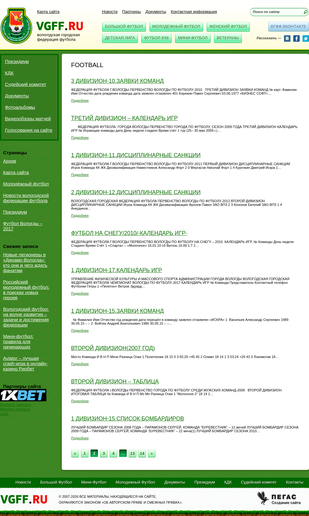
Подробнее (80, 100)
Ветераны (228, 38)
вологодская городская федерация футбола (58, 37)
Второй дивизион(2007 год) (113, 348)
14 (142, 453)
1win (4, 414)
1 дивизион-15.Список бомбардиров (127, 419)
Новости (109, 11)
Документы (156, 11)
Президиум (17, 61)
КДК (9, 72)
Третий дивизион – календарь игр (124, 118)
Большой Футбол (124, 26)
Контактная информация (194, 11)
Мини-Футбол (193, 38)
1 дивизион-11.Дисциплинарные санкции (136, 155)
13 (132, 453)
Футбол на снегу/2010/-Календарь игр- (129, 233)
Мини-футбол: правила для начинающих (18, 341)
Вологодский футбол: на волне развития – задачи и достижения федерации (26, 316)
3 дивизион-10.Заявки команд (117, 81)
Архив (9, 161)
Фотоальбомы (20, 107)
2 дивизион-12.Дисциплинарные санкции (136, 192)
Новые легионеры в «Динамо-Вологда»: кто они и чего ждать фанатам (25, 262)
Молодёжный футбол (26, 183)
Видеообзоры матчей (28, 118)
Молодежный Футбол (176, 26)
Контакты (294, 482)
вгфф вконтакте (288, 26)
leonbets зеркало (15, 404)
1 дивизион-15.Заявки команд (117, 311)
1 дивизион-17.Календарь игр (116, 270)
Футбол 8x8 (156, 38)
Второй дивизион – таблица (115, 381)
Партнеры (131, 11)
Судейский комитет (25, 84)
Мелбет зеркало (15, 409)
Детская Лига (120, 38)
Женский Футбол (228, 26)
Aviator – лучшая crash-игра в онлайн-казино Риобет (25, 363)
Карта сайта (48, 11)
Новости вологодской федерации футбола (26, 198)
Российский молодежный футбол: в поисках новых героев (26, 289)
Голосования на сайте (29, 130)
